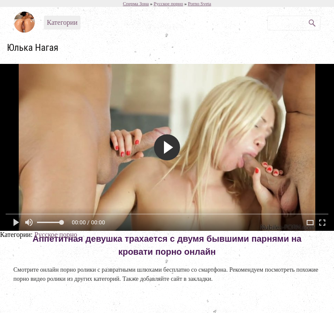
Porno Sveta (199, 3)
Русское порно (55, 234)
